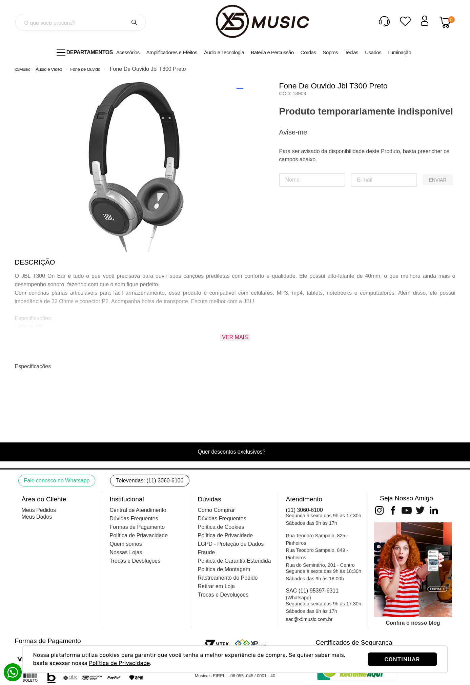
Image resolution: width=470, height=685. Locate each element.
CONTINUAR (402, 659)
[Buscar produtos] (134, 22)
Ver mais (235, 337)
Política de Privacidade (119, 663)
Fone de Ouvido (85, 69)
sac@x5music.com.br (309, 619)
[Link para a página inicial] (22, 69)
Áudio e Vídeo (49, 69)
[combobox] (80, 22)
